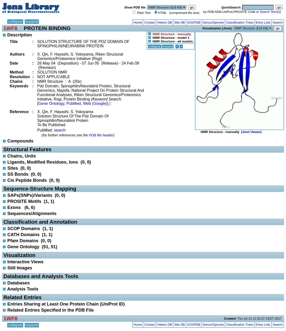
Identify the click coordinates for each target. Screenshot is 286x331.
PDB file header (101, 135)
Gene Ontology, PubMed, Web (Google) (72, 103)
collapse (15, 21)
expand (32, 21)
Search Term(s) (270, 12)
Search (278, 22)
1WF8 (10, 28)
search (60, 130)
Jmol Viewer (251, 132)
